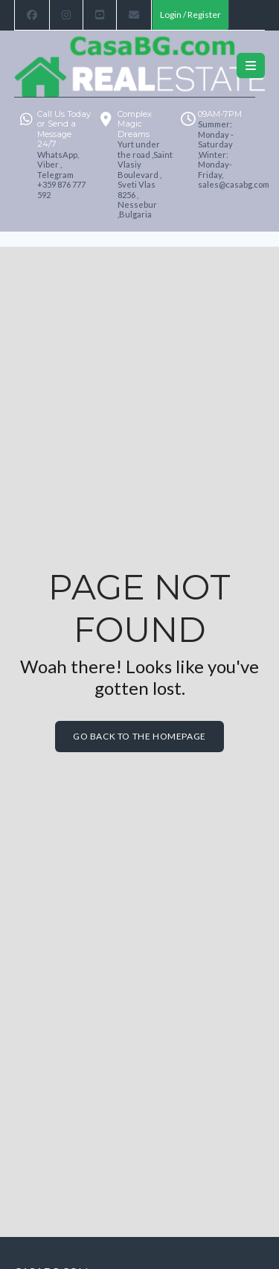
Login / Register (190, 14)
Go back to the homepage (139, 736)
